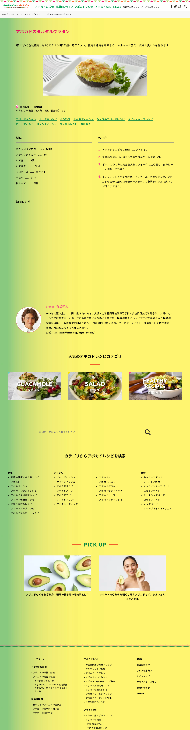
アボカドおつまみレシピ (24, 491)
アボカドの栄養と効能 (44, 673)
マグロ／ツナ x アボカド (157, 486)
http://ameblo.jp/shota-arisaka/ (77, 333)
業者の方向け (143, 665)
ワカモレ (15, 482)
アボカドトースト (108, 495)
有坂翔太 (86, 124)
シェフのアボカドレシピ (111, 119)
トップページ (38, 659)
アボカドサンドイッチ (111, 491)
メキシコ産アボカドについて (100, 716)
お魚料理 (65, 119)
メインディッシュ (47, 124)
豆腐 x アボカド (152, 500)
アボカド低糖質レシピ (22, 500)
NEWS (139, 659)
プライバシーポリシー (148, 682)
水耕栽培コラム (94, 724)
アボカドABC (90, 710)
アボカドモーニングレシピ (99, 694)
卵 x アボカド (151, 504)
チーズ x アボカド (153, 482)
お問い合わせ (143, 688)
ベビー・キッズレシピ (140, 119)
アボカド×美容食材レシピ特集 (100, 682)
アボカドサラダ (19, 486)
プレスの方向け (144, 671)
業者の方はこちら (131, 7)
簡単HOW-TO (37, 699)
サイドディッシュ (84, 119)
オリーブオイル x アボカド (158, 509)
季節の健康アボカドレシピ (25, 477)
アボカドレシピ (91, 659)
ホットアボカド (25, 124)
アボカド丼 (105, 477)
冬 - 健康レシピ (68, 124)
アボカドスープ (65, 491)
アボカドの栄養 (39, 667)
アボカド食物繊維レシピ (24, 495)
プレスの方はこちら (150, 7)
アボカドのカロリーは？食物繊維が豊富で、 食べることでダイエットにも (51, 688)
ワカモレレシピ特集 (95, 669)
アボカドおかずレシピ (111, 500)
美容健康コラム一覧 (44, 681)
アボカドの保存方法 (43, 713)
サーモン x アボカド (154, 495)
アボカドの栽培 (93, 720)
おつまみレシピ (48, 119)
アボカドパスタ (107, 482)
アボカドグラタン (26, 119)
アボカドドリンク (66, 500)
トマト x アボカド (153, 477)
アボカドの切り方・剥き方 (46, 709)
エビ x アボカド (152, 491)
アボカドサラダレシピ (97, 673)
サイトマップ (143, 677)
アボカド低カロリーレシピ (25, 513)
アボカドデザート (66, 495)
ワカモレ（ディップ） (68, 504)
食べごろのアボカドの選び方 (47, 705)
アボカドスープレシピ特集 (99, 698)
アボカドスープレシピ (22, 509)
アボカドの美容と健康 (44, 677)
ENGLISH (140, 694)
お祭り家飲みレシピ (21, 504)
